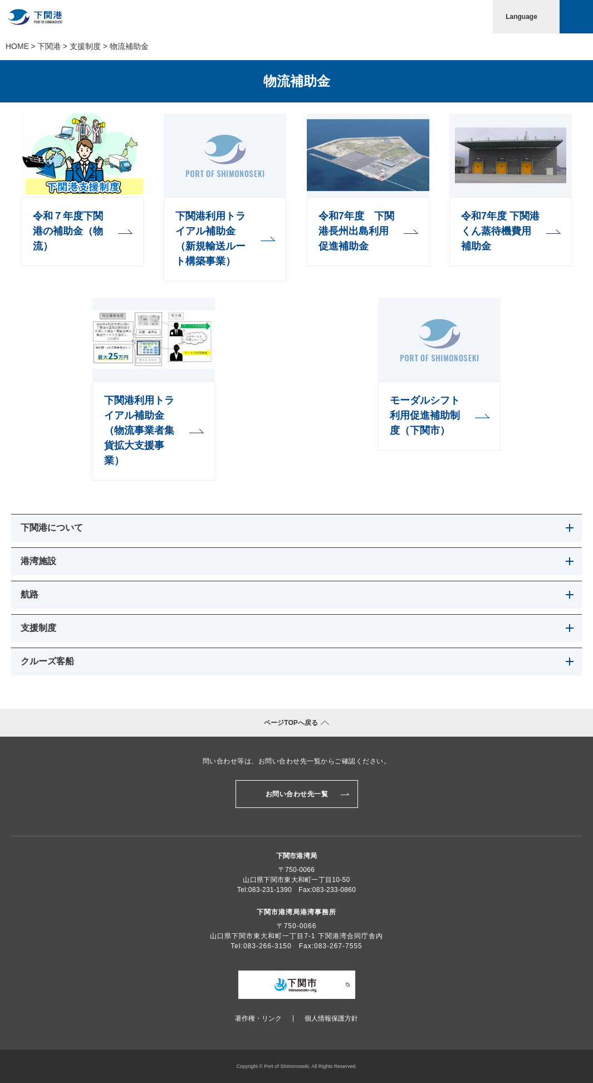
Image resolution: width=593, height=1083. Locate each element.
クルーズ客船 (47, 661)
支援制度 (85, 46)
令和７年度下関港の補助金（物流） (68, 231)
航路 (29, 594)
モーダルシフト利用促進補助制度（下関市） (425, 415)
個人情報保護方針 (331, 1018)
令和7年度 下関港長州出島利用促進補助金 (356, 231)
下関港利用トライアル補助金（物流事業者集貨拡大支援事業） (139, 430)
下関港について (52, 527)
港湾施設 (38, 561)
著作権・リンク (258, 1018)
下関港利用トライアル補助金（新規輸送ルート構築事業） (210, 238)
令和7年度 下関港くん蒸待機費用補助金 (500, 231)
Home (17, 46)
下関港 (49, 46)
